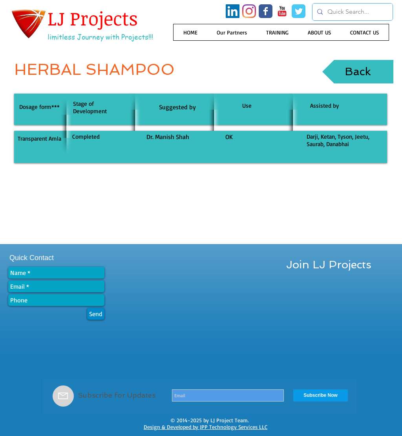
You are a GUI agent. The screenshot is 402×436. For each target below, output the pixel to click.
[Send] (95, 314)
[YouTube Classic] (282, 11)
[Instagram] (249, 11)
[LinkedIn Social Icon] (232, 11)
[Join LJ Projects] (329, 265)
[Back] (357, 71)
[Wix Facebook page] (265, 11)
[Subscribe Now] (320, 395)
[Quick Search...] (351, 12)
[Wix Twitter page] (298, 11)
